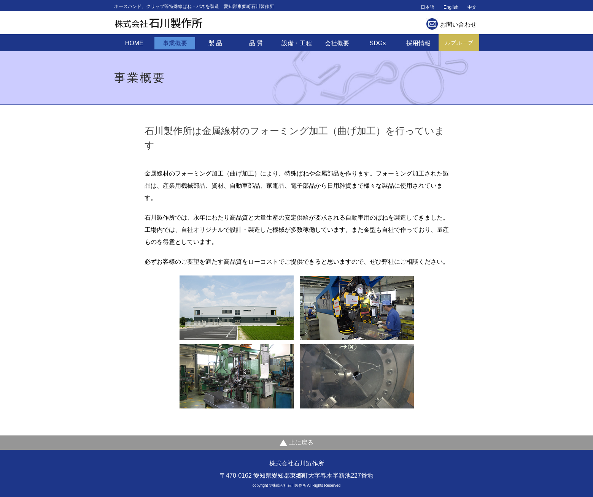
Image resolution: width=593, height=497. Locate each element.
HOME (134, 43)
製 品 (215, 43)
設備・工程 (296, 43)
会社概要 (337, 43)
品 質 (256, 43)
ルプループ (459, 43)
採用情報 (418, 43)
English (451, 7)
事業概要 (175, 43)
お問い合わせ (458, 24)
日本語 (427, 7)
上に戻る (296, 442)
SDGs (378, 43)
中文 (472, 7)
